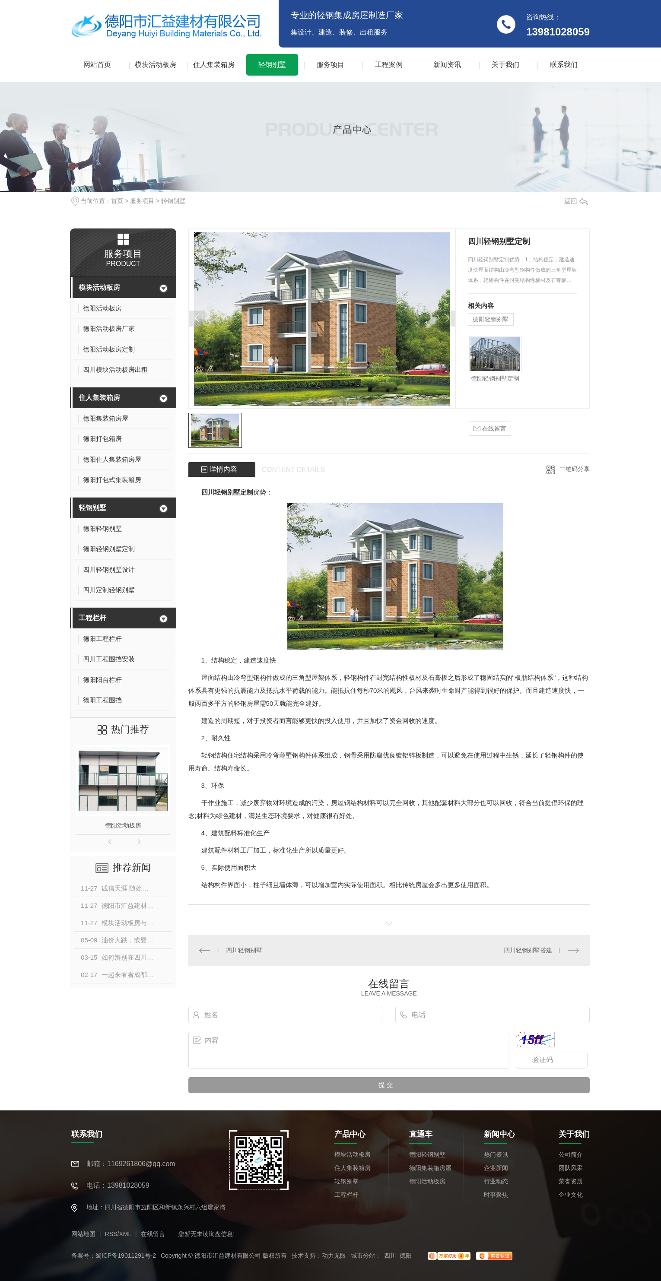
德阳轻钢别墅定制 (495, 378)
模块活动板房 (155, 64)
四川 (390, 1255)
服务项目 (330, 64)
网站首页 (97, 64)
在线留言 (490, 428)
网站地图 (83, 1233)
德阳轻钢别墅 (491, 319)
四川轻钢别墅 (244, 950)
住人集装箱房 (214, 64)
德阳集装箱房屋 (430, 1167)
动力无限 (334, 1255)
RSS (111, 1233)
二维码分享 (574, 469)
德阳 (406, 1255)
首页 (117, 200)
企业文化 (571, 1194)
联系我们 (564, 64)
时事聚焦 (496, 1194)
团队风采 (571, 1167)
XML (125, 1233)
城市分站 (363, 1255)
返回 (576, 201)
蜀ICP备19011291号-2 (125, 1255)
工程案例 (389, 64)
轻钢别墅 (272, 64)
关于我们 (505, 64)
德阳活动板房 (123, 825)
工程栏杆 (92, 617)
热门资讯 (496, 1154)
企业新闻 (496, 1167)
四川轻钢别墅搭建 (528, 950)
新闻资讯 (447, 64)
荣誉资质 (571, 1181)
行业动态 (496, 1181)
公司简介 (571, 1154)
